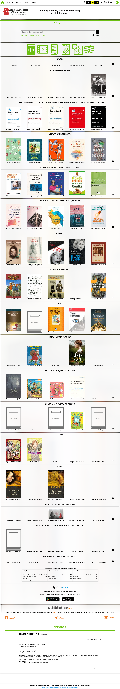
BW (89, 2)
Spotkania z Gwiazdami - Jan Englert (32, 644)
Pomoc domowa (51, 576)
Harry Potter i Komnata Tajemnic (30, 576)
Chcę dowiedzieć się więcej (50, 687)
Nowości (10, 2)
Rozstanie (75, 576)
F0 (102, 2)
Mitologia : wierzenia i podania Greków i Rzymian (34, 574)
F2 (110, 2)
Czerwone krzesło (52, 578)
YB (93, 2)
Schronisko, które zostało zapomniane (56, 580)
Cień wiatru (25, 578)
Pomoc (26, 2)
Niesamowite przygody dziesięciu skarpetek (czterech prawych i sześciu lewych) (41, 580)
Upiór (74, 580)
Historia (18, 2)
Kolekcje (42, 35)
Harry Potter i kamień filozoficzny (30, 573)
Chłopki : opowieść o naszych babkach (57, 573)
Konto (34, 2)
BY (97, 2)
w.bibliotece (50, 612)
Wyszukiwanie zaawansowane (30, 35)
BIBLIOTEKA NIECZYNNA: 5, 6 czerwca (33, 634)
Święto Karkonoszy (77, 578)
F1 (105, 2)
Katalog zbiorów (60, 23)
